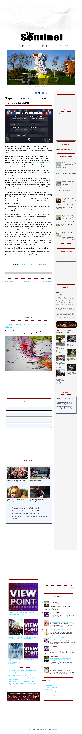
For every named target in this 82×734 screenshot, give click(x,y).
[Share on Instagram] (47, 93)
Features (40, 45)
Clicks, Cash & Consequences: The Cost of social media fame (59, 648)
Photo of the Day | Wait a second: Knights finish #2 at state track (17, 481)
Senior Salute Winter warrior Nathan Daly (70, 344)
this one (19, 165)
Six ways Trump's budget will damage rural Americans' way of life (59, 603)
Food (44, 45)
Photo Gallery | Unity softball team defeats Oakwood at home (60, 364)
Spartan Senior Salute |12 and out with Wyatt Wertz (71, 374)
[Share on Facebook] (36, 93)
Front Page (13, 45)
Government (50, 45)
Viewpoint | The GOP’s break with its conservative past (22, 681)
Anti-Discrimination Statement (54, 693)
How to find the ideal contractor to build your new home (69, 183)
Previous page (9, 281)
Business (25, 45)
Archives (20, 45)
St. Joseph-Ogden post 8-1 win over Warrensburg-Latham (38, 500)
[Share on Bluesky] (43, 93)
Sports (61, 45)
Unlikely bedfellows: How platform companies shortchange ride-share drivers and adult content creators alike (59, 658)
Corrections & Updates (52, 696)
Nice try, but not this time (35, 480)
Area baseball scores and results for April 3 (27, 513)
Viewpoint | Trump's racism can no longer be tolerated (31, 660)
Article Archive (50, 698)
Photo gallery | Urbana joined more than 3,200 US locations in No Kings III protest (60, 379)
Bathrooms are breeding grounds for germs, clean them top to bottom (69, 165)
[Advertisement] (41, 17)
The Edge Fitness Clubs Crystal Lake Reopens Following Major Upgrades (64, 308)
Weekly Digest (68, 45)
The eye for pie (66, 233)
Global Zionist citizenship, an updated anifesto (59, 613)
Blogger (55, 729)
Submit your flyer (66, 258)
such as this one (36, 163)
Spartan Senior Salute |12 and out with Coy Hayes (71, 359)
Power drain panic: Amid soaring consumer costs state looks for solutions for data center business (14, 661)
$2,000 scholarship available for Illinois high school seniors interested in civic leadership (21, 674)
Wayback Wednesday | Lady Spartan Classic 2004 (60, 349)
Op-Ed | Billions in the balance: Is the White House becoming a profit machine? (31, 637)
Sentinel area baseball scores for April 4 (26, 511)
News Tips (49, 689)
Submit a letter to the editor (53, 687)
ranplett (46, 729)
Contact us (49, 683)
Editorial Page (32, 45)
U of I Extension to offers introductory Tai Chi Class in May (68, 217)
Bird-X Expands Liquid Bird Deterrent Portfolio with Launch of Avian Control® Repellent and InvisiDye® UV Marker (65, 315)
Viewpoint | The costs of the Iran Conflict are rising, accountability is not (21, 613)
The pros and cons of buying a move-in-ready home (69, 200)
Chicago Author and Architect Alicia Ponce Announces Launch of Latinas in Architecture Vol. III (65, 296)
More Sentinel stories (47, 281)
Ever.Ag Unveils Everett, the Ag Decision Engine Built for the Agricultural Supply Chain (65, 302)
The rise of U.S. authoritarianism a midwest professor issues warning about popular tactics (22, 671)
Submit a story (50, 685)
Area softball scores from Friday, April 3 (26, 508)
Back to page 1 (27, 281)
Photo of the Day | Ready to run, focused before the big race (16, 500)
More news (58, 319)
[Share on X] (39, 93)
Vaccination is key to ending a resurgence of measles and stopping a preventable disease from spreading (62, 621)
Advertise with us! (51, 691)
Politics (56, 45)
